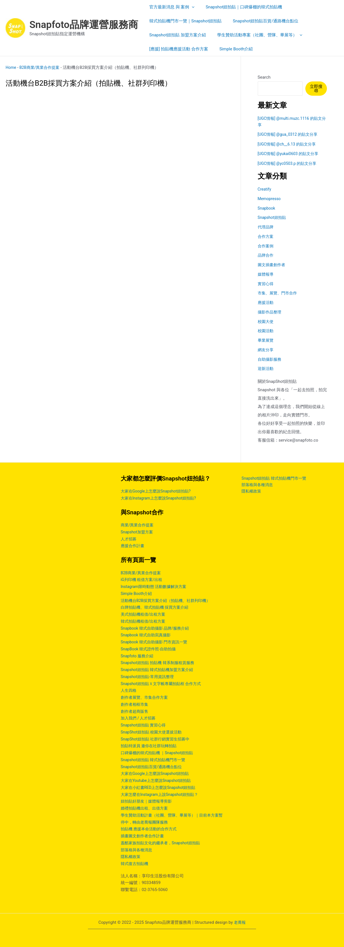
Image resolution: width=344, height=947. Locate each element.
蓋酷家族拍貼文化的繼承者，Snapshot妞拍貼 (163, 842)
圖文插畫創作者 (272, 264)
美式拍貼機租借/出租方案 (145, 614)
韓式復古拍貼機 (135, 863)
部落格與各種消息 (137, 849)
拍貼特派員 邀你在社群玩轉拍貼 (151, 745)
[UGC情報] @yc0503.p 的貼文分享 (289, 163)
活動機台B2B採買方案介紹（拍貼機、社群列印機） (169, 600)
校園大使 (266, 321)
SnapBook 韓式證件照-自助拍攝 (150, 648)
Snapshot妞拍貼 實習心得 (145, 725)
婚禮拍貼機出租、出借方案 (146, 808)
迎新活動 (266, 368)
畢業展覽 (266, 340)
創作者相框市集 (135, 704)
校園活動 (266, 330)
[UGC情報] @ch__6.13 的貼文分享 (289, 144)
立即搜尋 (317, 88)
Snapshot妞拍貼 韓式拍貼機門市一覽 (155, 759)
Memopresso (270, 198)
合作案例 (266, 246)
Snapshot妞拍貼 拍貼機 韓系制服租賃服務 (160, 662)
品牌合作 (266, 255)
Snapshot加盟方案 (138, 532)
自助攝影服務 (270, 359)
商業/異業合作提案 (138, 525)
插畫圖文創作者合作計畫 (144, 835)
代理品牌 (266, 226)
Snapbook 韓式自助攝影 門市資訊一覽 (156, 641)
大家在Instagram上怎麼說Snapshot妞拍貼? (161, 498)
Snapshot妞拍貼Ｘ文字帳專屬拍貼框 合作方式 (164, 683)
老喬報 (239, 922)
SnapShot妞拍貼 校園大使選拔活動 (153, 732)
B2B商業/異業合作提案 (41, 67)
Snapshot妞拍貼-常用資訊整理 (149, 676)
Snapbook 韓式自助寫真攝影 (147, 634)
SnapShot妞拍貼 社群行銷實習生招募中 (157, 739)
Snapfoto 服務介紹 (138, 655)
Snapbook (267, 208)
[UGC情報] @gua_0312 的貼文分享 (290, 134)
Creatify (265, 189)
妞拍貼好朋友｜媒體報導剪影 (148, 801)
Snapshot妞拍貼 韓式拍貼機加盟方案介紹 (159, 669)
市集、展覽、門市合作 (279, 293)
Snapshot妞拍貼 (273, 217)
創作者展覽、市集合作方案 (146, 697)
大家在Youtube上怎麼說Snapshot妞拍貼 (158, 780)
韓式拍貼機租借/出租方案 (145, 621)
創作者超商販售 (135, 711)
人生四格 (129, 690)
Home (11, 67)
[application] (190, 7)
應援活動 (266, 302)
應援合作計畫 (133, 545)
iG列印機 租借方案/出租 (143, 579)
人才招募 (129, 539)
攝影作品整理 (270, 312)
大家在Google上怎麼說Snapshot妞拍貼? (158, 491)
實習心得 (266, 283)
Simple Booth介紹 (137, 593)
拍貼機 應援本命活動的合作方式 (151, 828)
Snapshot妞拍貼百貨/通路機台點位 (153, 766)
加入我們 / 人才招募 (139, 718)
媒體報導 (266, 274)
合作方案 (266, 236)
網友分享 (266, 349)
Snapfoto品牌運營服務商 (83, 25)
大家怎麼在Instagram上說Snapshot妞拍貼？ (162, 794)
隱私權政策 (131, 856)
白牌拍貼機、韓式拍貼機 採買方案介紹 (157, 607)
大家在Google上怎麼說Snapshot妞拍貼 (157, 773)
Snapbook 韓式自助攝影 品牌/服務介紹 (157, 628)
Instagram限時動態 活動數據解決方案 (156, 586)
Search (264, 77)
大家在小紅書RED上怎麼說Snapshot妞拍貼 (161, 787)
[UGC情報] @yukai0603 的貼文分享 (290, 153)
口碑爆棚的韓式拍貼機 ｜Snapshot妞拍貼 (159, 752)
